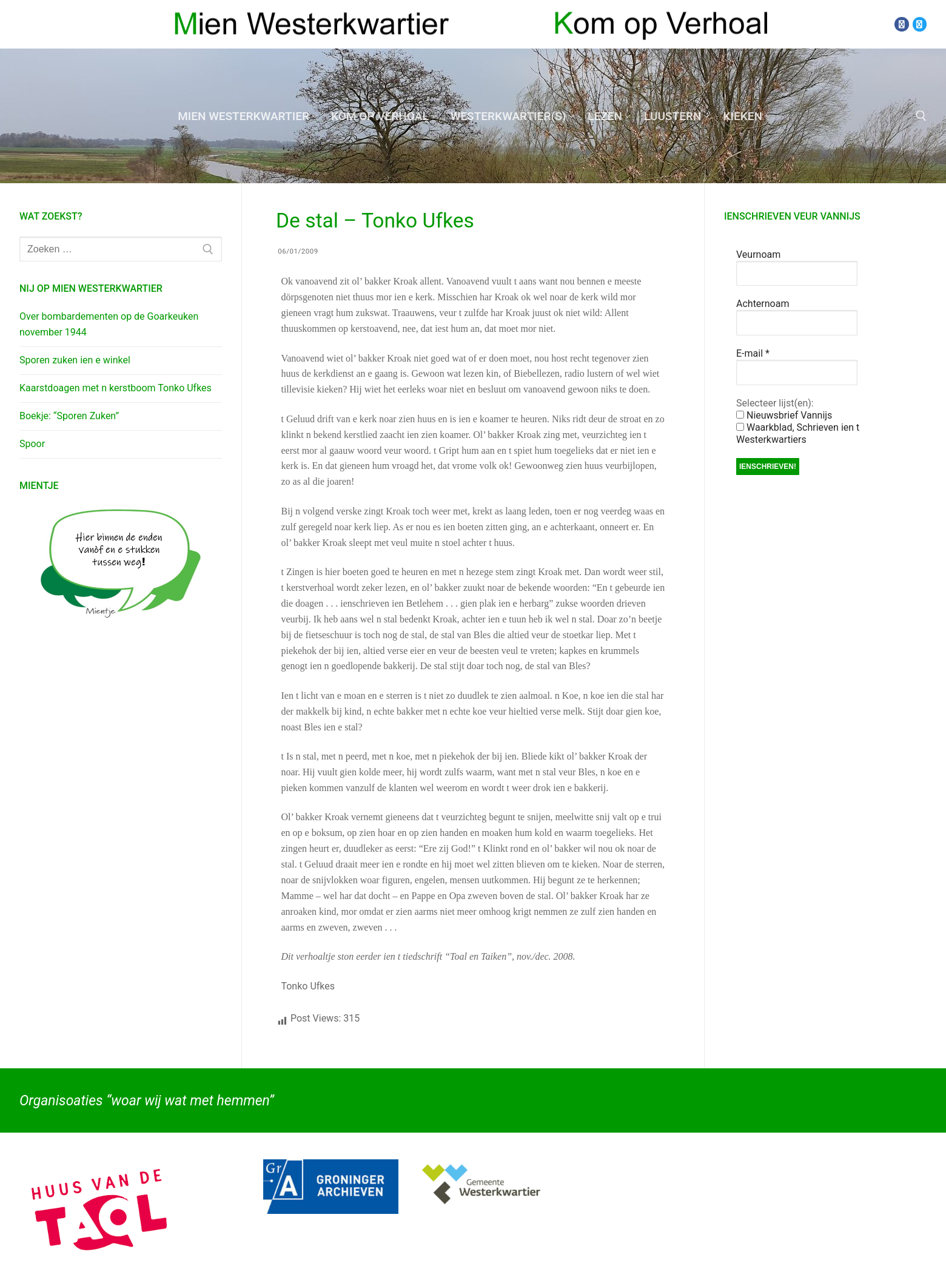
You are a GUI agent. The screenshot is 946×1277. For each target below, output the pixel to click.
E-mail (753, 353)
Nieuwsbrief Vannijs (784, 415)
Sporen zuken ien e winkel (74, 360)
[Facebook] (901, 24)
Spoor (32, 444)
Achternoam (762, 303)
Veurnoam (758, 254)
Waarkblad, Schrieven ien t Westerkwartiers (797, 433)
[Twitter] (920, 24)
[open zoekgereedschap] (921, 115)
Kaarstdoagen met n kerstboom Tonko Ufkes (115, 388)
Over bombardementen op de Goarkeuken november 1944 (108, 324)
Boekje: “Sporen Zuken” (69, 416)
